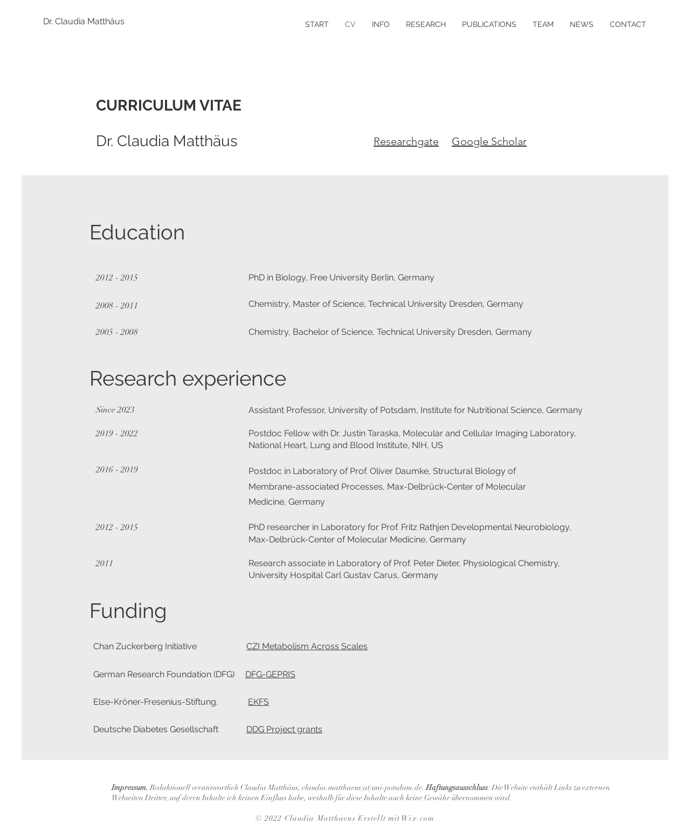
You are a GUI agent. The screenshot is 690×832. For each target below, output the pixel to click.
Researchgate (406, 141)
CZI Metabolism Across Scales (307, 646)
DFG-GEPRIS (270, 674)
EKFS (258, 702)
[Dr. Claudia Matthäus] (84, 21)
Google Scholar (489, 141)
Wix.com (418, 818)
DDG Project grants (284, 729)
